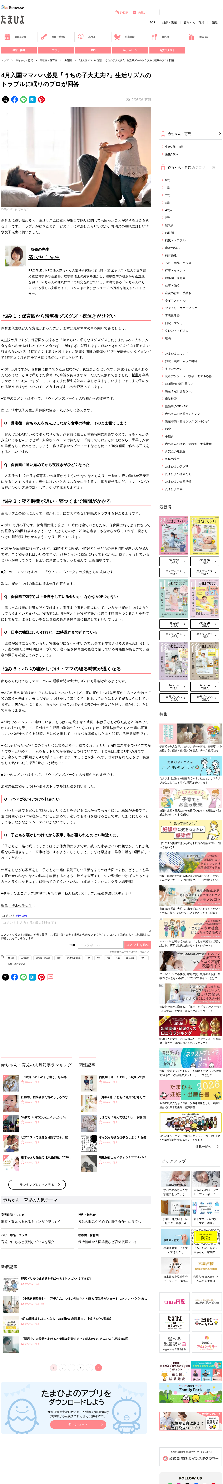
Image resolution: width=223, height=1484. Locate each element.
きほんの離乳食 (175, 451)
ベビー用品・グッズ (178, 263)
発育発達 (130, 957)
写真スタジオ (167, 50)
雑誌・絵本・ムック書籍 (181, 361)
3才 (117, 751)
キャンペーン (130, 50)
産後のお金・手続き (178, 293)
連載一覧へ (203, 1146)
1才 (6, 340)
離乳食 (160, 37)
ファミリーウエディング (181, 308)
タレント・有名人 (176, 330)
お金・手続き (53, 37)
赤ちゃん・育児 (194, 22)
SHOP (121, 12)
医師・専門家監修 (16, 964)
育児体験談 (172, 315)
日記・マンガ (174, 323)
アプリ (56, 50)
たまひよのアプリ (176, 466)
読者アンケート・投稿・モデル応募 (188, 376)
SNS (92, 50)
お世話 (169, 233)
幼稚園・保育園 (48, 60)
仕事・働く (172, 285)
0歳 (88, 957)
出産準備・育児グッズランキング (187, 421)
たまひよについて (176, 353)
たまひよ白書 (174, 489)
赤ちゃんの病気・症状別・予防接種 (188, 444)
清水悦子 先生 (44, 256)
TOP (152, 22)
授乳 (135, 375)
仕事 (59, 957)
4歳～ (143, 957)
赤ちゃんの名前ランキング (182, 414)
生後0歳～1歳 (174, 147)
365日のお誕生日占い (179, 384)
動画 (168, 338)
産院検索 (171, 399)
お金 (168, 429)
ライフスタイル (175, 300)
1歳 (98, 957)
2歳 (108, 957)
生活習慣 (25, 957)
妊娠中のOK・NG (176, 406)
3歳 (118, 957)
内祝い (139, 12)
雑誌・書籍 (19, 50)
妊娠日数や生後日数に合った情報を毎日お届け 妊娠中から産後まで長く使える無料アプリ (78, 1414)
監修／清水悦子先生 (16, 905)
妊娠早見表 (15, 37)
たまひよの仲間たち (178, 474)
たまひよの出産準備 (178, 481)
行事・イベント (175, 270)
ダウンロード (78, 1424)
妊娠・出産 (169, 22)
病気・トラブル (175, 240)
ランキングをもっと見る (37, 1184)
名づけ (86, 37)
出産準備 (124, 37)
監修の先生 (172, 459)
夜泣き (140, 276)
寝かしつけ (54, 513)
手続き (169, 436)
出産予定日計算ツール (179, 391)
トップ (5, 60)
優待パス (198, 37)
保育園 (68, 60)
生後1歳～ (171, 154)
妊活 (215, 22)
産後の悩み (172, 248)
